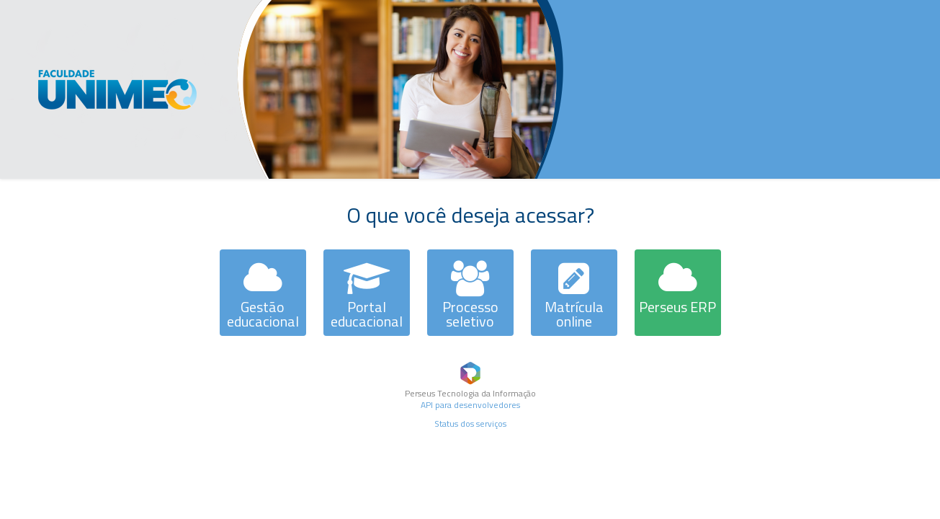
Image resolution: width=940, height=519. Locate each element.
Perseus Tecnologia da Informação (470, 393)
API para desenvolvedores (470, 405)
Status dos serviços (470, 423)
